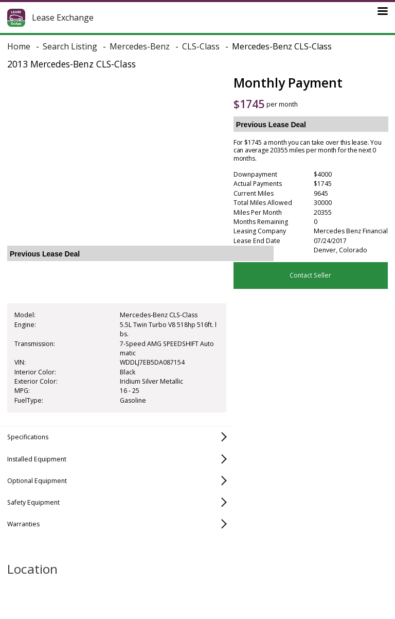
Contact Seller (310, 275)
